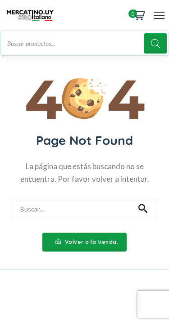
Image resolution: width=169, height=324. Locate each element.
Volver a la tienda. (87, 241)
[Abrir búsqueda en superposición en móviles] (84, 43)
